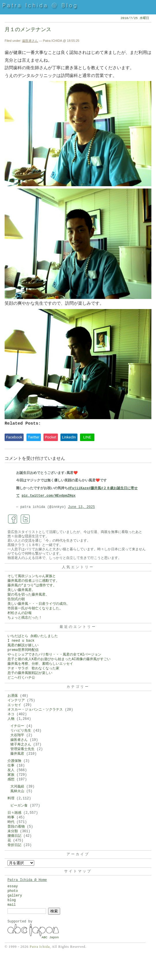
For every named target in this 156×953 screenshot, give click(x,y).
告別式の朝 (16, 599)
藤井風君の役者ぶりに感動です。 (33, 581)
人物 (10, 719)
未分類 (12, 831)
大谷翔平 (17, 735)
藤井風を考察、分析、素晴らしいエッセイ (40, 664)
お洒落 (12, 696)
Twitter (33, 437)
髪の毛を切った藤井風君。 (28, 595)
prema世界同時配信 (23, 650)
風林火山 (17, 791)
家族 (10, 775)
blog (11, 900)
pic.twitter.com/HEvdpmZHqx (48, 496)
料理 (10, 798)
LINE (87, 437)
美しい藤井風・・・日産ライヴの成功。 (38, 604)
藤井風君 (17, 754)
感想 (10, 779)
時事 (10, 817)
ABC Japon (50, 937)
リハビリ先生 (20, 731)
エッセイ (14, 705)
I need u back (21, 641)
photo (12, 891)
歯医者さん (30, 40)
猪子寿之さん (20, 745)
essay (12, 886)
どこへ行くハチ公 (21, 678)
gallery (14, 896)
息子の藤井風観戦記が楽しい (29, 673)
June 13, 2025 (81, 507)
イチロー (17, 726)
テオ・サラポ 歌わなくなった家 (33, 668)
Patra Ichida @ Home (27, 880)
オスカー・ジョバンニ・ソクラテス (35, 710)
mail (11, 905)
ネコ (10, 714)
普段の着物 (16, 827)
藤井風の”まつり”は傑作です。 (31, 585)
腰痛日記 (14, 836)
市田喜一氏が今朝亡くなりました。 (35, 609)
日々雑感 (14, 813)
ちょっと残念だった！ (24, 618)
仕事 (10, 766)
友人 (10, 770)
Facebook (14, 437)
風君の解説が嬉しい (23, 645)
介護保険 (14, 761)
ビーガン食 (19, 806)
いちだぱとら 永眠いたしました (32, 636)
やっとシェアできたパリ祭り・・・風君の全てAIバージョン (54, 655)
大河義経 (17, 787)
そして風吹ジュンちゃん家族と (31, 576)
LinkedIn (69, 437)
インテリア (16, 700)
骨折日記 (14, 845)
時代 (10, 822)
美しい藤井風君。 (21, 590)
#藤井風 (95, 488)
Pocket (50, 437)
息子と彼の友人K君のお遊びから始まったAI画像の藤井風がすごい (59, 659)
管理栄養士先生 (22, 749)
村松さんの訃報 (19, 613)
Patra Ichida (40, 947)
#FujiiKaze (78, 488)
